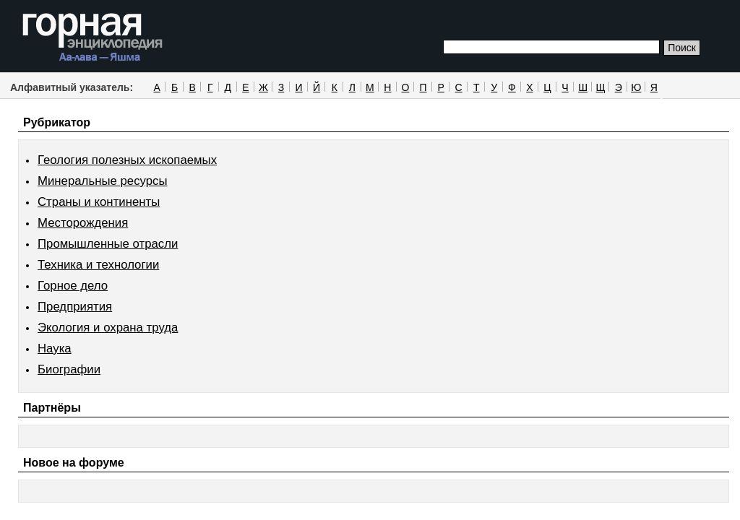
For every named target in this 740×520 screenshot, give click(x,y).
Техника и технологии (98, 265)
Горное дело (73, 285)
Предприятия (75, 306)
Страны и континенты (99, 202)
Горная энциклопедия (92, 37)
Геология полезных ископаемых (127, 160)
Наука (55, 348)
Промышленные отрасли (108, 244)
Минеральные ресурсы (103, 181)
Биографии (69, 369)
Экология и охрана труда (108, 327)
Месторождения (83, 223)
